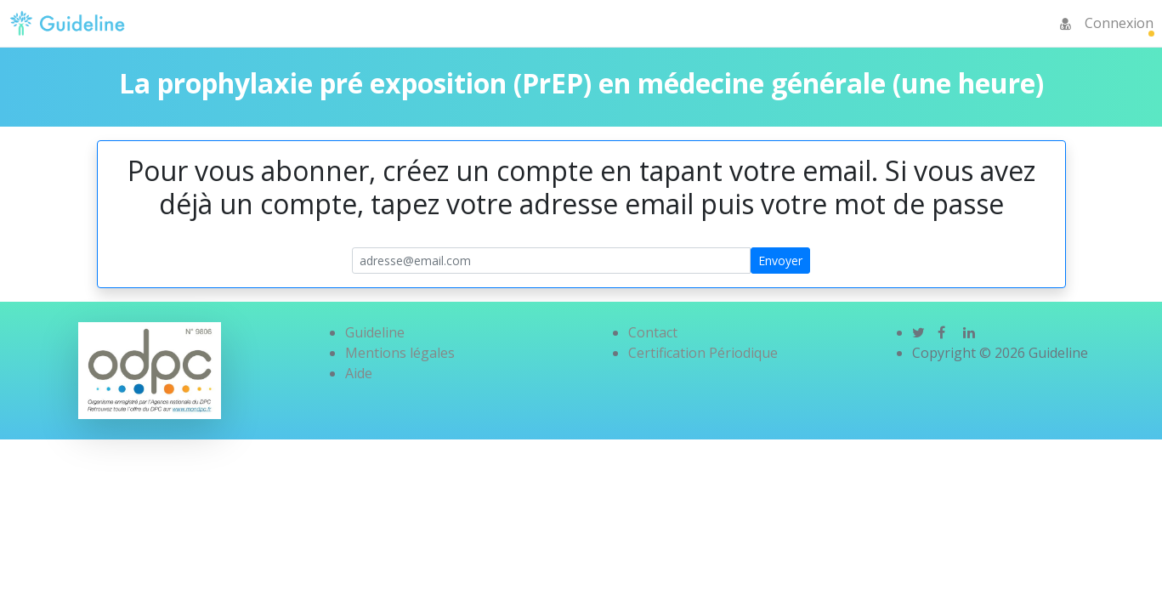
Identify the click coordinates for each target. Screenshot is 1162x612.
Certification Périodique (703, 352)
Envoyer (780, 260)
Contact (652, 332)
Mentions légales (400, 352)
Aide (358, 373)
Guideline (375, 332)
